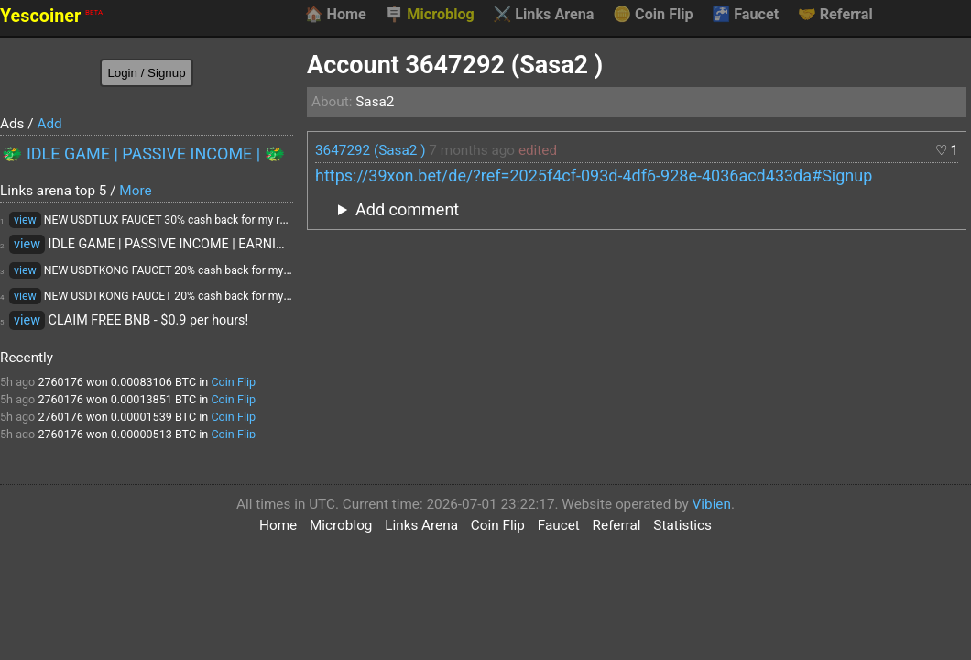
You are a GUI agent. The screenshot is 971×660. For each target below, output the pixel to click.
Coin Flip (653, 15)
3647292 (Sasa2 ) (370, 150)
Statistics (682, 525)
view (25, 220)
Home (334, 15)
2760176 (60, 382)
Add (49, 124)
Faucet (745, 15)
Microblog (430, 15)
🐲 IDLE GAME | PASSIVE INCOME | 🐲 (143, 153)
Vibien (712, 504)
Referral (835, 15)
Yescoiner (51, 16)
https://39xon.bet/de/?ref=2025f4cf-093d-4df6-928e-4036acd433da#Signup (593, 175)
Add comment (407, 209)
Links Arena (543, 15)
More (135, 190)
